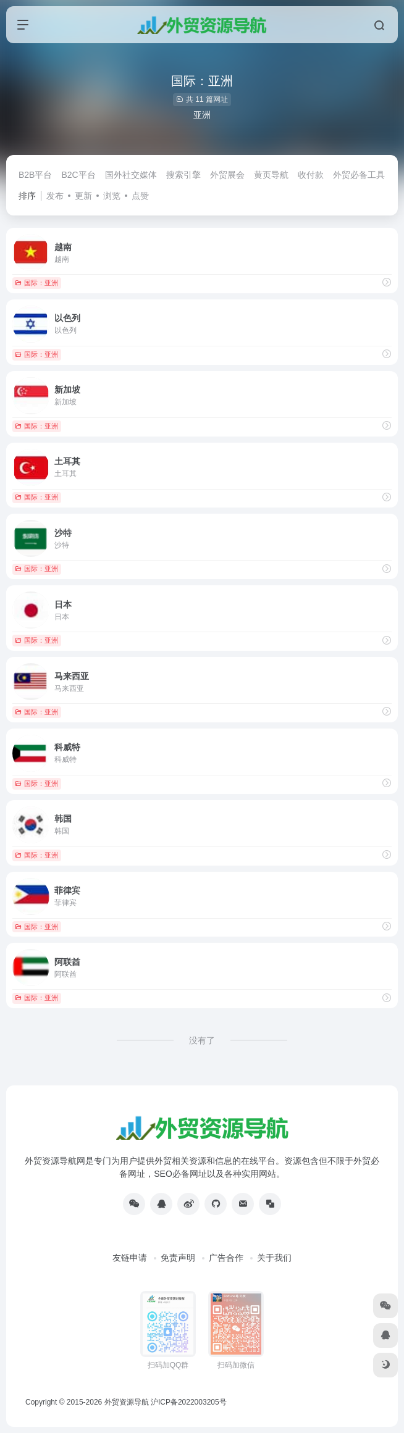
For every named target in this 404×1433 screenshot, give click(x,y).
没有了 (202, 1040)
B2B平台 (35, 175)
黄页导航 (271, 175)
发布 (55, 196)
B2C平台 (78, 175)
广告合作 (226, 1258)
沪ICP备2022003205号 (189, 1402)
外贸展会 (227, 175)
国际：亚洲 (36, 282)
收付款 (311, 175)
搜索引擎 (183, 175)
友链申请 (129, 1258)
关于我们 (274, 1258)
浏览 (111, 196)
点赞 (140, 196)
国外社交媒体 (131, 175)
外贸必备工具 (359, 175)
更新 (83, 196)
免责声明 (178, 1258)
